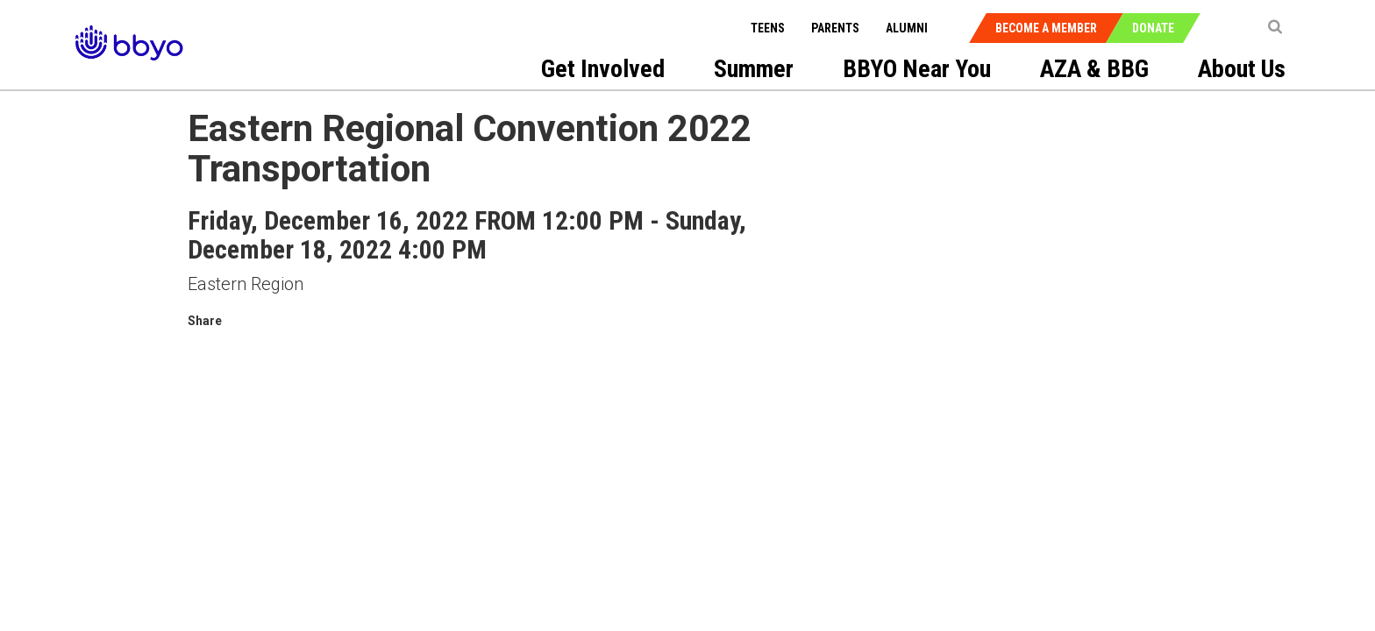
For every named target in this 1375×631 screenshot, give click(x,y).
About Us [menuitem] (1242, 68)
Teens (768, 28)
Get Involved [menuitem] (603, 68)
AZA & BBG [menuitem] (1094, 68)
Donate (1153, 28)
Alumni (907, 28)
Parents (835, 28)
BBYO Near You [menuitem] (917, 68)
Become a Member (1046, 28)
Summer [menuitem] (754, 68)
